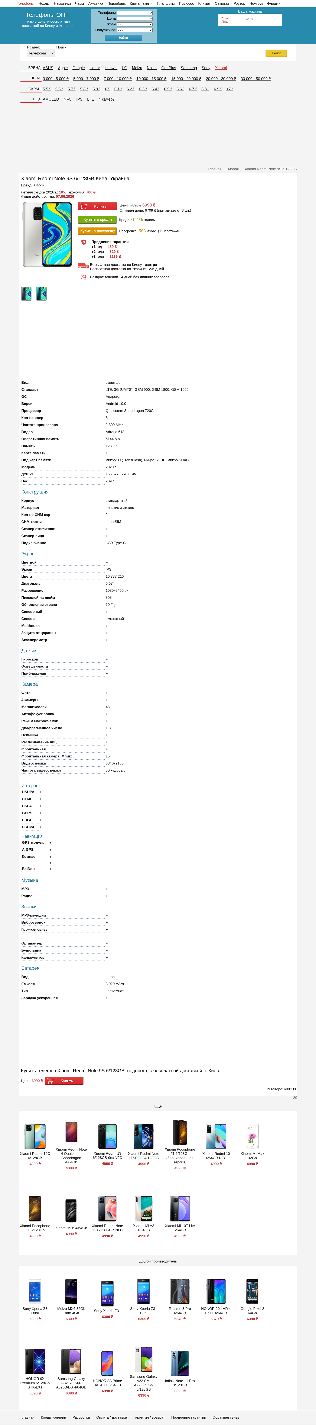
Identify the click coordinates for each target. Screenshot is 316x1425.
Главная (28, 1417)
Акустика (95, 3)
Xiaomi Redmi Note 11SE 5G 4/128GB (143, 1156)
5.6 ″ (59, 89)
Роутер (239, 3)
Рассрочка (81, 1417)
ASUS (48, 68)
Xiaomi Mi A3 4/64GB (143, 1228)
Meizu (137, 68)
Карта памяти (141, 3)
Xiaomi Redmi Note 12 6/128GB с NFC (107, 1228)
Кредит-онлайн (53, 1417)
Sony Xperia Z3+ (107, 1311)
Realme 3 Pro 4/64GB (180, 1311)
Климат (204, 3)
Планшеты (166, 3)
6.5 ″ (168, 89)
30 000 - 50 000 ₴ (256, 79)
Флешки (273, 3)
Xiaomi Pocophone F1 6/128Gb (35, 1228)
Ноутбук (256, 3)
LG (124, 68)
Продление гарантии (188, 1417)
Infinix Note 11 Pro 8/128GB (180, 1383)
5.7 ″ (71, 89)
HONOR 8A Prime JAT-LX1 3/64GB (107, 1383)
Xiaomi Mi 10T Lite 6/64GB (180, 1228)
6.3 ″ (143, 89)
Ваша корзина (250, 11)
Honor (94, 68)
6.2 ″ (130, 89)
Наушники (62, 3)
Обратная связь (225, 1417)
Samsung (189, 68)
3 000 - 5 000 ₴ (56, 79)
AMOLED (51, 99)
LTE (90, 99)
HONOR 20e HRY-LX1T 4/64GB (216, 1311)
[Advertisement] (158, 136)
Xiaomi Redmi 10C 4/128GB (35, 1156)
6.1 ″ (118, 89)
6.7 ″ (193, 89)
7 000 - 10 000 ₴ (118, 79)
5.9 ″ (96, 89)
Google (78, 68)
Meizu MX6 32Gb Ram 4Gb (71, 1311)
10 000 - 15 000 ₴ (151, 79)
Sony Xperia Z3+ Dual (143, 1311)
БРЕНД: (35, 68)
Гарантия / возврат (149, 1417)
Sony (206, 68)
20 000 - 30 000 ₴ (221, 79)
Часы (79, 3)
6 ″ (107, 89)
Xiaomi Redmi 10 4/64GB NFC (216, 1156)
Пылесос (186, 3)
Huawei (111, 68)
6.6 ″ (180, 89)
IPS (79, 99)
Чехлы (44, 3)
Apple (63, 68)
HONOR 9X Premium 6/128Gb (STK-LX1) (35, 1383)
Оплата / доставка (111, 1417)
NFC (68, 99)
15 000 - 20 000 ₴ (186, 79)
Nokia (152, 68)
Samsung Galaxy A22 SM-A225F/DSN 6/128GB (143, 1383)
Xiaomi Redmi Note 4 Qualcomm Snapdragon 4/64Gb (71, 1155)
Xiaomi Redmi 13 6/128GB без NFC (107, 1155)
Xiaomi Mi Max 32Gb (252, 1156)
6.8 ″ (205, 89)
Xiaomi (221, 68)
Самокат (222, 3)
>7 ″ (229, 89)
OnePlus (168, 68)
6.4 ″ (155, 89)
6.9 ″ (218, 89)
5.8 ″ (84, 89)
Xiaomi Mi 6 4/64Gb (71, 1228)
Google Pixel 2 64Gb (252, 1311)
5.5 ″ (47, 89)
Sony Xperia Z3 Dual (35, 1311)
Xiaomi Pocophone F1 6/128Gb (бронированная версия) (180, 1155)
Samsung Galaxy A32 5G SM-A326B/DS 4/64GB (71, 1383)
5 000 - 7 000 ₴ (86, 79)
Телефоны (26, 3)
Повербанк (116, 3)
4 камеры (107, 99)
